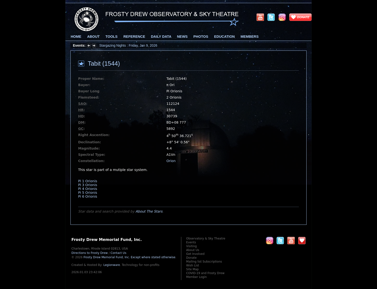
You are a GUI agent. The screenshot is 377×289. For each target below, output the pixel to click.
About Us (192, 250)
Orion (171, 161)
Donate (191, 257)
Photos (200, 36)
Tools (112, 36)
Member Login (196, 277)
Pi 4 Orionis (87, 189)
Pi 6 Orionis (87, 196)
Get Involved (195, 254)
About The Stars (148, 211)
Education (224, 36)
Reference (134, 36)
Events (191, 242)
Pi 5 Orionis (87, 193)
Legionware (111, 265)
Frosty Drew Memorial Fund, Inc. (129, 257)
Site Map (192, 269)
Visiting (191, 246)
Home (76, 36)
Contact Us (118, 253)
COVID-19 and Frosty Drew (205, 273)
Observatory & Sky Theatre (205, 238)
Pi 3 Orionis (87, 185)
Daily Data (161, 36)
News (182, 36)
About (93, 36)
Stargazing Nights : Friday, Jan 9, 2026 (128, 45)
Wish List (192, 265)
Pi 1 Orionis (87, 181)
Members (250, 36)
